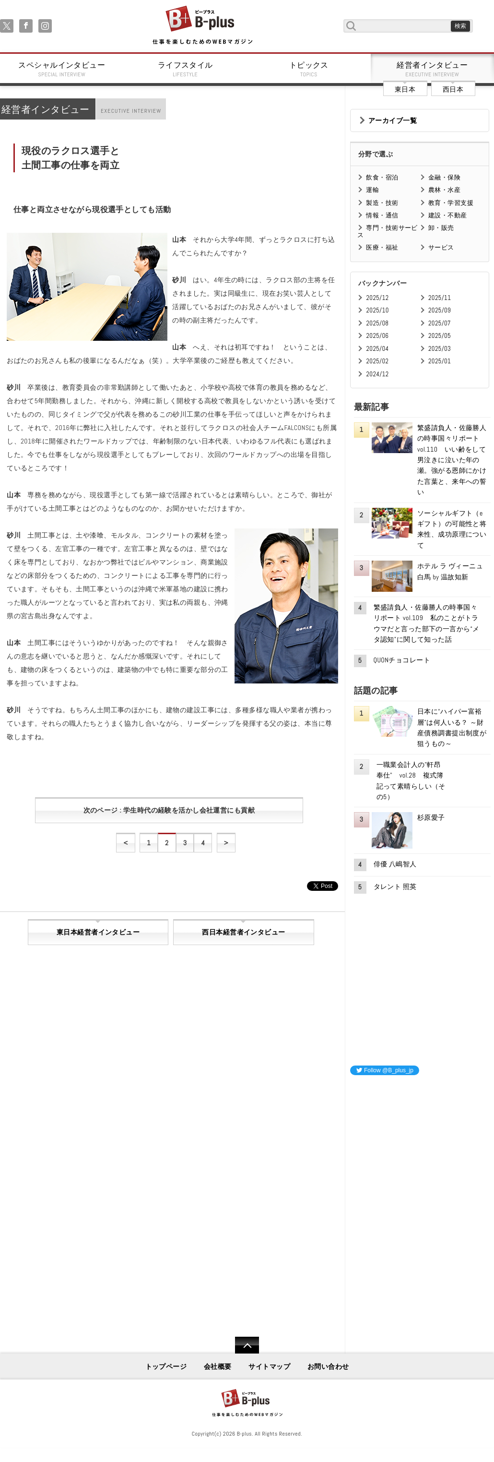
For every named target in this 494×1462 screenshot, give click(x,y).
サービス (441, 247)
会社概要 (218, 1366)
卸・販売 (441, 228)
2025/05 (439, 336)
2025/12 (377, 298)
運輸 (372, 190)
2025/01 (439, 361)
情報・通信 (382, 215)
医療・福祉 (382, 247)
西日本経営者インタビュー (243, 932)
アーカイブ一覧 (392, 120)
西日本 (453, 89)
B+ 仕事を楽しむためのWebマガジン (202, 26)
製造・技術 (382, 203)
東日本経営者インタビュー (98, 932)
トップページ (166, 1366)
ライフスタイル (185, 69)
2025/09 (439, 310)
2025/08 (377, 323)
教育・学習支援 (450, 203)
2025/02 (377, 361)
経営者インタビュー (432, 69)
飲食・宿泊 (382, 177)
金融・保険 (444, 177)
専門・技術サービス (387, 231)
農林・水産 (444, 190)
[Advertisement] (422, 1143)
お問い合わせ (328, 1366)
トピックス (309, 69)
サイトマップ (269, 1366)
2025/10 (377, 310)
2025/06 (377, 336)
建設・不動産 (447, 215)
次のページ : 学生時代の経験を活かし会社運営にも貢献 (169, 810)
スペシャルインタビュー (62, 69)
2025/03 (439, 349)
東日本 (405, 89)
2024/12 (377, 374)
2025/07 (439, 323)
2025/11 (439, 298)
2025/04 (377, 349)
